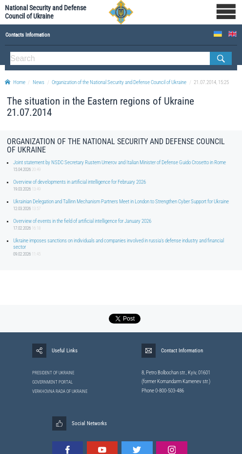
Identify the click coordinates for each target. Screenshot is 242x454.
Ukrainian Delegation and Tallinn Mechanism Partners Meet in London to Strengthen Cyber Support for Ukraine (121, 201)
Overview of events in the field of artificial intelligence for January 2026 (82, 221)
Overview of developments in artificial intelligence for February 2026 (79, 182)
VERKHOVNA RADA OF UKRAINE (59, 391)
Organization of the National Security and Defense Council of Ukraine (119, 82)
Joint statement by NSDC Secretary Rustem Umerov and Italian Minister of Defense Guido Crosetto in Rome (119, 162)
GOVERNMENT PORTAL (52, 382)
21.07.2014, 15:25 (211, 82)
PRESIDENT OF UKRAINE (53, 372)
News (38, 82)
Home (15, 82)
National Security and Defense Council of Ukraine (45, 12)
